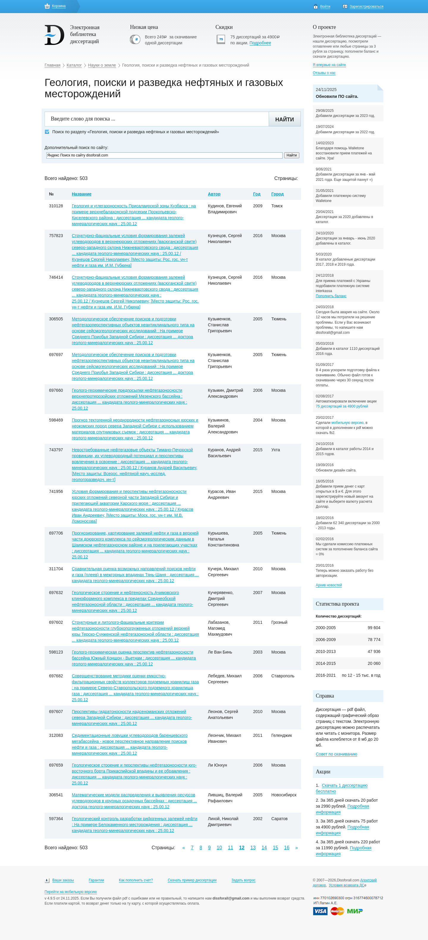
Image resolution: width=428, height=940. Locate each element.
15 (275, 847)
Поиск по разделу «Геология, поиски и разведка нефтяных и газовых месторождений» (132, 132)
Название (82, 194)
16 (286, 847)
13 (253, 847)
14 (264, 847)
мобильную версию (347, 423)
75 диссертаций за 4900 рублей (342, 406)
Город (277, 194)
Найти (284, 120)
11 (230, 847)
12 (242, 847)
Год (257, 194)
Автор (214, 194)
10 (219, 847)
